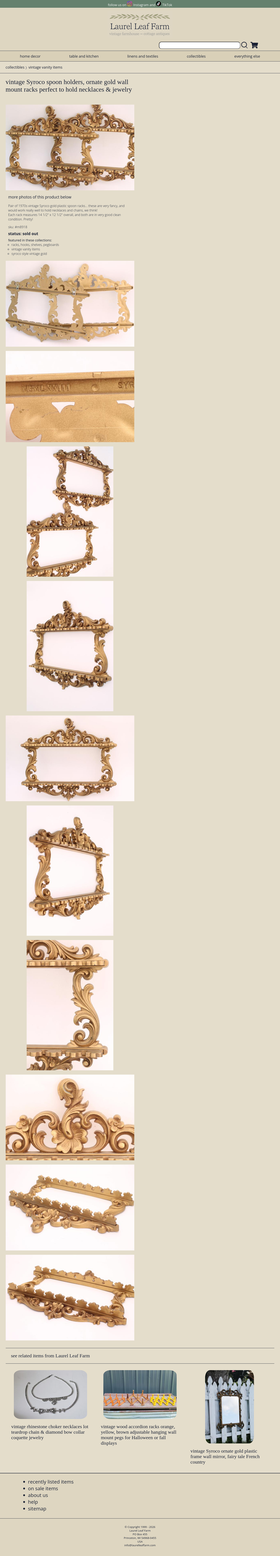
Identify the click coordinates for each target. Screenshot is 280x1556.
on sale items (43, 1488)
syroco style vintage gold (29, 253)
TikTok (167, 5)
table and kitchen (84, 56)
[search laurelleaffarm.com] (245, 45)
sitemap (37, 1508)
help (33, 1501)
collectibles (196, 56)
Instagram (141, 5)
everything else (247, 56)
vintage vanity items (45, 67)
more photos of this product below (39, 197)
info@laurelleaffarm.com (140, 1545)
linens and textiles (142, 56)
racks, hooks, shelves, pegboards (35, 244)
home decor (30, 56)
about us (38, 1495)
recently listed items (51, 1481)
